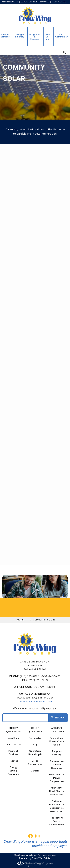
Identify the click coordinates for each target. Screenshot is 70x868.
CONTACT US (59, 2)
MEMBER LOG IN (10, 2)
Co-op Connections (35, 762)
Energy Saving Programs (13, 771)
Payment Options (13, 752)
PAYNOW (44, 2)
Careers (35, 770)
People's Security (56, 753)
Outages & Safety (19, 35)
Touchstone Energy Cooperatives (56, 821)
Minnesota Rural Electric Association (56, 791)
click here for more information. (35, 701)
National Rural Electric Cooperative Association (56, 806)
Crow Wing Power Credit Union (56, 741)
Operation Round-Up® (35, 752)
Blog (35, 744)
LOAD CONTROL (29, 2)
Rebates (13, 760)
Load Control (13, 744)
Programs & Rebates (34, 37)
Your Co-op (47, 37)
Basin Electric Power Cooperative (56, 778)
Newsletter (35, 738)
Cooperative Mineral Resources (57, 765)
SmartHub (13, 738)
